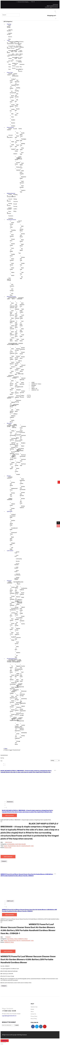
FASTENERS (16, 582)
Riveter (14, 68)
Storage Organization (12, 658)
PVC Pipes (11, 294)
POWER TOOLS (9, 74)
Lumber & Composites (10, 195)
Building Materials (11, 193)
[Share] (2, 1042)
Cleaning (9, 24)
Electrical (9, 423)
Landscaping (19, 558)
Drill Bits (16, 100)
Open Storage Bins (17, 681)
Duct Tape (22, 153)
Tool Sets (16, 64)
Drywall (15, 204)
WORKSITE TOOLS (36, 384)
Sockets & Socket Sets (21, 43)
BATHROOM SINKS (10, 298)
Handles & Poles (9, 34)
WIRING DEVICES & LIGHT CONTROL (14, 426)
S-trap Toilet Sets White (16, 333)
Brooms (10, 36)
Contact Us (35, 390)
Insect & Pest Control (17, 574)
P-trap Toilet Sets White (16, 324)
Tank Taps (21, 273)
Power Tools (10, 72)
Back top (4, 1040)
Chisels (10, 58)
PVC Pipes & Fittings (9, 279)
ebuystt (18, 846)
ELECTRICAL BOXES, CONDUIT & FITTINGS (15, 456)
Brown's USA (7, 847)
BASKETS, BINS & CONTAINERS (15, 661)
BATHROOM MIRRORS (10, 397)
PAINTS (15, 153)
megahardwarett (25, 846)
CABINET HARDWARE (9, 499)
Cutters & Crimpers (17, 42)
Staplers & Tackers (9, 42)
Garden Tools (17, 552)
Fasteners (10, 216)
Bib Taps (21, 277)
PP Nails (16, 656)
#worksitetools (12, 846)
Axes (9, 69)
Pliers (9, 64)
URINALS (15, 414)
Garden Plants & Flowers (17, 578)
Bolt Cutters (12, 54)
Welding (14, 63)
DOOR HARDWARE (9, 582)
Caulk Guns (12, 145)
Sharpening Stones (18, 47)
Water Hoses (17, 571)
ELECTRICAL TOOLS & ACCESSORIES (20, 449)
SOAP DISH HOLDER (20, 844)
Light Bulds (9, 511)
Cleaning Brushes (9, 30)
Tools (8, 40)
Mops (9, 39)
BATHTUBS (20, 374)
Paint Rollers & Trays (22, 165)
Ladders (15, 208)
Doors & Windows (9, 212)
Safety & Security (20, 70)
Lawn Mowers (16, 568)
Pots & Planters (17, 564)
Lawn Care (16, 556)
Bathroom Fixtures (11, 296)
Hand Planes (16, 54)
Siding (14, 211)
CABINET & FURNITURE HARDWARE (19, 601)
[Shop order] (55, 760)
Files (21, 66)
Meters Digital (20, 54)
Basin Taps (22, 268)
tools (32, 846)
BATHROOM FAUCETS (10, 376)
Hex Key (8, 61)
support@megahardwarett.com (9, 1015)
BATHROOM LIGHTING (15, 405)
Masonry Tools (9, 55)
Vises (9, 66)
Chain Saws (12, 101)
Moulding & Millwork (14, 195)
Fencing (15, 206)
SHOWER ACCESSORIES (15, 344)
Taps (19, 253)
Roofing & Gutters (9, 204)
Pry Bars (12, 60)
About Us (34, 388)
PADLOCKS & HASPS (20, 583)
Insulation (10, 218)
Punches (18, 61)
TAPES (20, 128)
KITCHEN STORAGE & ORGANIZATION (20, 685)
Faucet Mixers (19, 221)
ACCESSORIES (11, 844)
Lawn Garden (10, 550)
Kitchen (9, 476)
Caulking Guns (21, 48)
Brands (34, 385)
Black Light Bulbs (12, 539)
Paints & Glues (10, 127)
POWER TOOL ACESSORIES (15, 75)
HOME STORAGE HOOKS (19, 661)
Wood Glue (17, 136)
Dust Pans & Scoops (9, 26)
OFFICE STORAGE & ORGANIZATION (15, 719)
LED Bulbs (11, 548)
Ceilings (15, 199)
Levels (17, 66)
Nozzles (18, 561)
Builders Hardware (9, 208)
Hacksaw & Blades (10, 51)
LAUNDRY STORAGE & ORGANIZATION (20, 719)
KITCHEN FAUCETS (9, 478)
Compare (4, 861)
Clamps (14, 65)
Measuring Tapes (14, 51)
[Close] (1, 821)
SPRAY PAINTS (9, 129)
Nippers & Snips (17, 50)
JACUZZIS (20, 386)
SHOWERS (20, 343)
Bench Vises (17, 58)
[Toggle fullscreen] (3, 1042)
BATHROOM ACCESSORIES (10, 344)
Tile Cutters (20, 61)
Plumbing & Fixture (11, 219)
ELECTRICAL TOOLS (12, 938)
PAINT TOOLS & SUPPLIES (19, 158)
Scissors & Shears (9, 47)
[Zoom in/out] (5, 1042)
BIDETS (20, 361)
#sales (5, 846)
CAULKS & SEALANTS (10, 136)
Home (33, 382)
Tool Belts (16, 114)
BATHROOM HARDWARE (20, 298)
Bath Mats (12, 372)
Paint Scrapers (20, 51)
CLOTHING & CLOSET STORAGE (10, 661)
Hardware (9, 580)
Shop (33, 387)
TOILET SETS (14, 298)
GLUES (15, 128)
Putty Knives (20, 58)
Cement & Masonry (9, 200)
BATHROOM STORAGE (15, 377)
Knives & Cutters (13, 47)
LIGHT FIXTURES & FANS (9, 425)
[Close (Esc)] (1, 1042)
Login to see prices (9, 815)
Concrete (15, 201)
